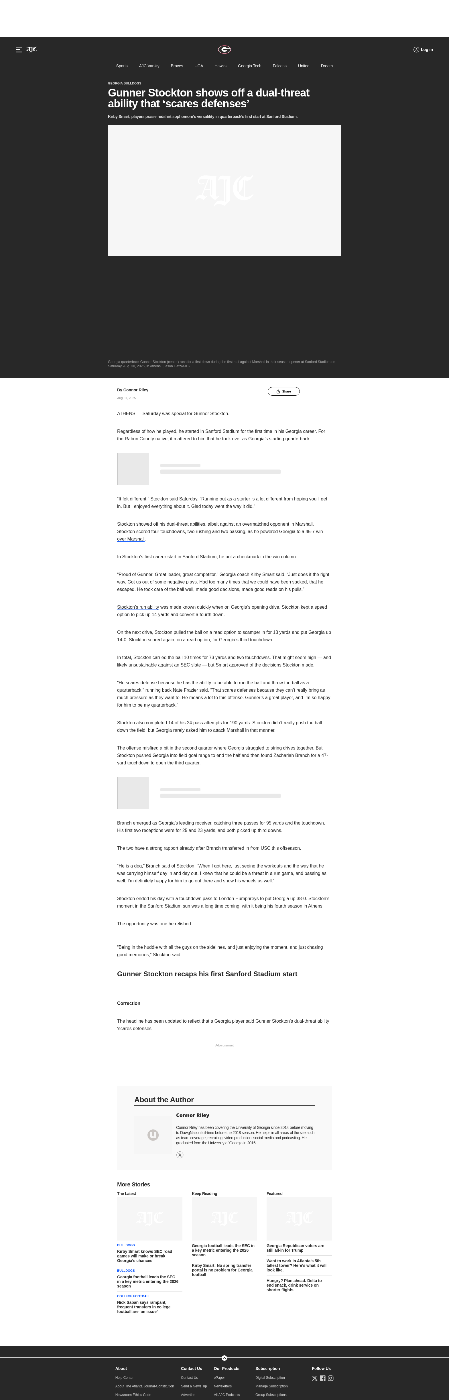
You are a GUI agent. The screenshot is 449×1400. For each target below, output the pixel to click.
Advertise (188, 1293)
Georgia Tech (249, 66)
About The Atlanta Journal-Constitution (144, 1284)
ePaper (219, 1275)
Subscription (267, 1266)
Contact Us (191, 1266)
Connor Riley (135, 288)
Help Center (124, 1275)
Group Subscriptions (271, 1293)
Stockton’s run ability (138, 505)
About (121, 1266)
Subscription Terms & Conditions (280, 1301)
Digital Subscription (270, 1275)
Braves (177, 66)
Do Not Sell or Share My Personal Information (224, 1369)
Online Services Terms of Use (141, 1369)
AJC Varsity (149, 66)
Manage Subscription (271, 1284)
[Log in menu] (423, 50)
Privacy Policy (176, 1369)
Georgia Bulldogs (124, 83)
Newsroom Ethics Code (133, 1293)
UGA (198, 66)
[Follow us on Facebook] (323, 1276)
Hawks (220, 66)
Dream (327, 66)
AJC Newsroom (193, 1301)
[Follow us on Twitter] (315, 1276)
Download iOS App (228, 1310)
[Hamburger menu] (19, 49)
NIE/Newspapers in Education (278, 1310)
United (304, 66)
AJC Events (223, 1301)
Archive (121, 1310)
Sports (122, 66)
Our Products (226, 1266)
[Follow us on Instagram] (331, 1276)
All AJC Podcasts (227, 1293)
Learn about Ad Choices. (225, 1375)
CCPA (325, 1369)
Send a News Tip (194, 1284)
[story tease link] (149, 1117)
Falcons (280, 66)
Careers (121, 1301)
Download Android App (231, 1318)
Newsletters (223, 1284)
